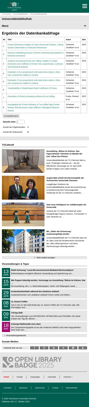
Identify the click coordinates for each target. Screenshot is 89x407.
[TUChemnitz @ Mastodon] (73, 347)
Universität (52, 377)
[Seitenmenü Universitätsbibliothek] (44, 26)
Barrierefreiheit (71, 388)
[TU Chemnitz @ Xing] (63, 347)
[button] (82, 6)
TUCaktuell (8, 145)
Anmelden (7, 388)
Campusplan (35, 377)
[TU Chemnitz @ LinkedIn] (53, 347)
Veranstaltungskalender (16, 335)
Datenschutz (40, 388)
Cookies (55, 388)
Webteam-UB (7, 401)
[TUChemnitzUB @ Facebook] (34, 347)
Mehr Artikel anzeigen (46, 258)
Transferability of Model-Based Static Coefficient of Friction (32, 88)
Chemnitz (67, 377)
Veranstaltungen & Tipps (15, 264)
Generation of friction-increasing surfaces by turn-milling (31, 96)
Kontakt (20, 377)
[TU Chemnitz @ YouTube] (82, 347)
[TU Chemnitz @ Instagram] (44, 347)
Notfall (6, 377)
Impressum (23, 388)
